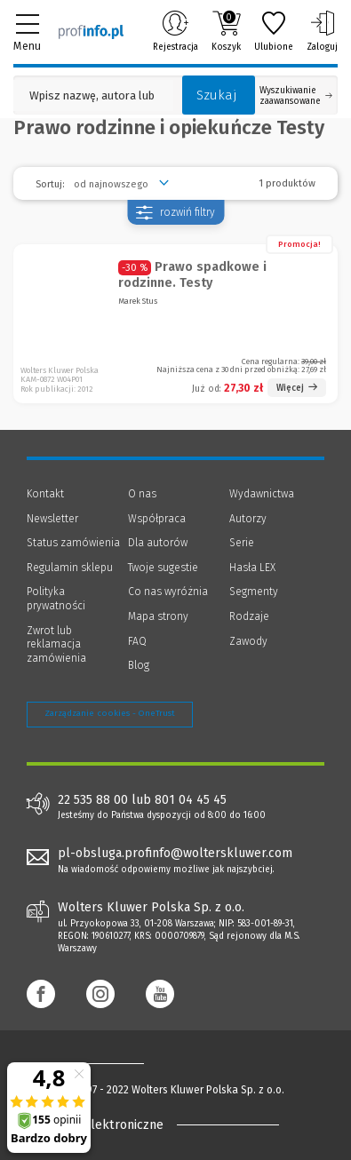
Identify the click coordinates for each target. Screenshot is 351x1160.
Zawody (248, 641)
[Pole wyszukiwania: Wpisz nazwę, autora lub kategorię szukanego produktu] (93, 95)
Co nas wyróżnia (168, 591)
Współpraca (157, 518)
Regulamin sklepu (70, 567)
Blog (138, 665)
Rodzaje (249, 616)
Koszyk (226, 31)
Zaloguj (322, 31)
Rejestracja (175, 31)
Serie (241, 542)
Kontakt (45, 494)
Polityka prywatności (56, 598)
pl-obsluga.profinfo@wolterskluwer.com (175, 853)
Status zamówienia (73, 542)
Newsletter (52, 518)
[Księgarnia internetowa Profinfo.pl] (91, 31)
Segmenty (253, 591)
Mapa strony (158, 616)
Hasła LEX (252, 567)
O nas (142, 494)
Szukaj (216, 95)
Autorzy (248, 518)
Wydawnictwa (261, 494)
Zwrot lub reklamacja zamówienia (56, 644)
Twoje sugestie (163, 567)
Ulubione (273, 31)
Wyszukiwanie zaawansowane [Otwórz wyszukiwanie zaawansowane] (295, 96)
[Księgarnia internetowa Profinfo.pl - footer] (97, 1063)
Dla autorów (157, 542)
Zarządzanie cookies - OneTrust (109, 713)
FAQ (137, 641)
